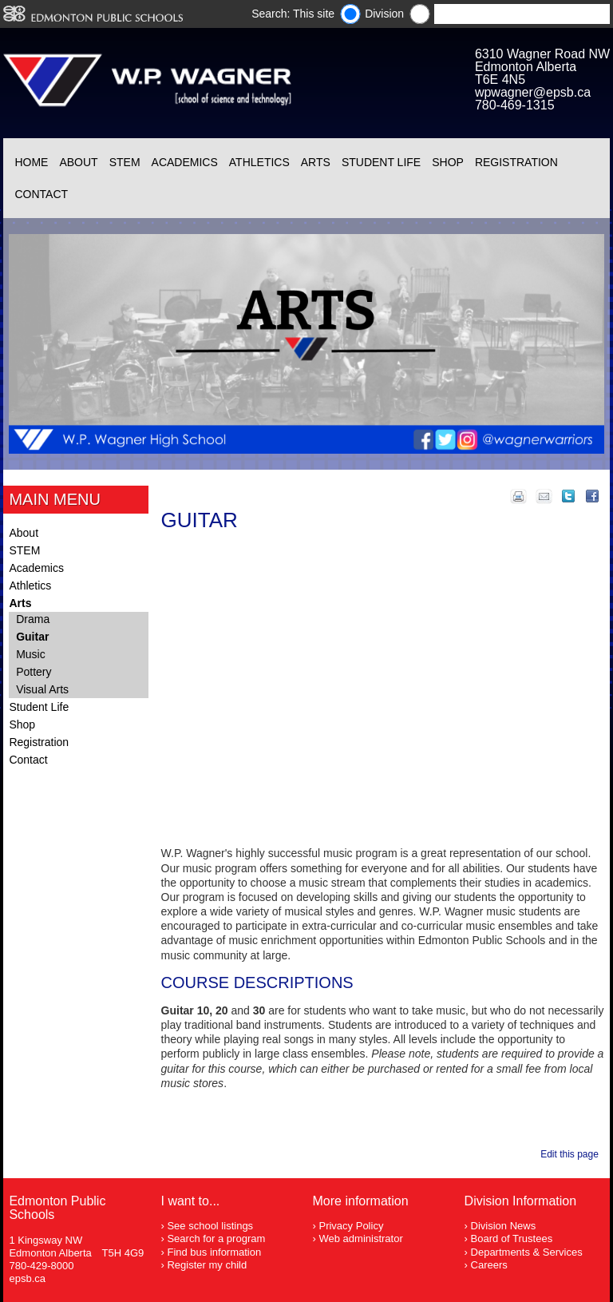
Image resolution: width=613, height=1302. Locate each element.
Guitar (32, 636)
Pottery (33, 671)
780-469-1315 (515, 105)
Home (31, 162)
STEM (124, 162)
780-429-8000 (41, 1266)
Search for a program (216, 1238)
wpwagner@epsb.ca (533, 92)
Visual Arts (42, 689)
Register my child (207, 1265)
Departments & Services (527, 1252)
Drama (32, 619)
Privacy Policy (350, 1226)
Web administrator (360, 1238)
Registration (516, 162)
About (78, 162)
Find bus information (214, 1252)
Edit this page (571, 1154)
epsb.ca (27, 1278)
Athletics (259, 162)
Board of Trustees (512, 1238)
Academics (185, 162)
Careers (489, 1265)
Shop (448, 162)
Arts (315, 162)
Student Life (381, 162)
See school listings (210, 1226)
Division (384, 13)
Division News (503, 1226)
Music (30, 654)
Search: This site (292, 13)
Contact (41, 194)
